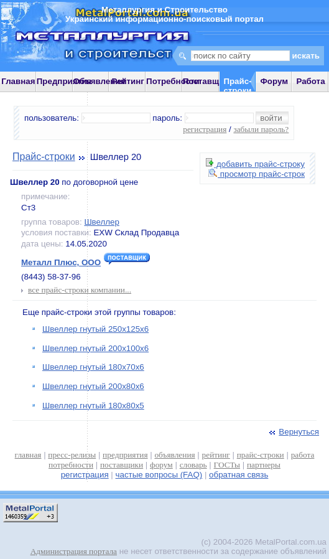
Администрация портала (73, 551)
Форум (274, 81)
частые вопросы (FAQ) (159, 474)
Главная (18, 81)
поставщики (121, 464)
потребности (71, 464)
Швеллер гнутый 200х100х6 (95, 348)
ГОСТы (227, 464)
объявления (174, 454)
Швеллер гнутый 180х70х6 (93, 367)
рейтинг (216, 454)
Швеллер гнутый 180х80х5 (93, 405)
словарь (193, 464)
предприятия (125, 454)
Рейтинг (127, 81)
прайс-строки (260, 454)
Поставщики (208, 81)
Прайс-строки (43, 156)
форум (161, 464)
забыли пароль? (261, 129)
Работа (310, 81)
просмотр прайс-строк (256, 174)
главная (28, 454)
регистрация (204, 129)
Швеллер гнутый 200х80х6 (93, 386)
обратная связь (238, 474)
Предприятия (64, 81)
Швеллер (101, 222)
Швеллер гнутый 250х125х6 (95, 329)
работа (303, 454)
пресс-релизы (72, 454)
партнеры (263, 464)
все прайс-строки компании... (79, 289)
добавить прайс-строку (255, 164)
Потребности (173, 81)
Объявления (99, 81)
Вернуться (293, 431)
